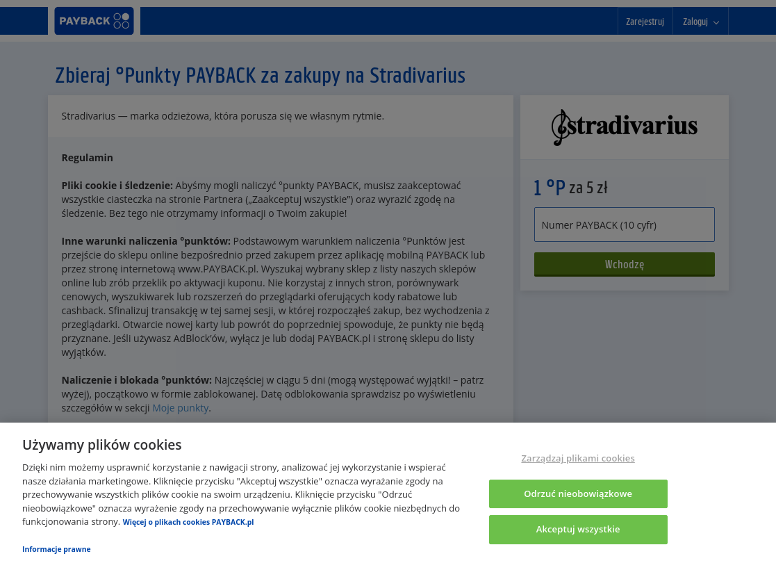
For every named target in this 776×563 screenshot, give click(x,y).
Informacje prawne (56, 549)
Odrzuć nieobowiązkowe (578, 493)
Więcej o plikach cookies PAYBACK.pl (188, 522)
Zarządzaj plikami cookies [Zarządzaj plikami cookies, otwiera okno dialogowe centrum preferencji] (577, 458)
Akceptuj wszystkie (578, 529)
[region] (388, 493)
